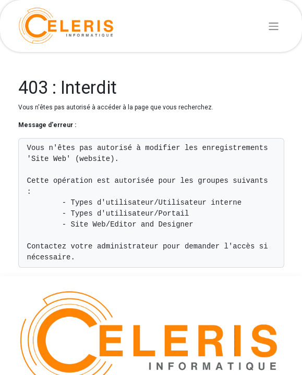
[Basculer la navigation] (273, 25)
